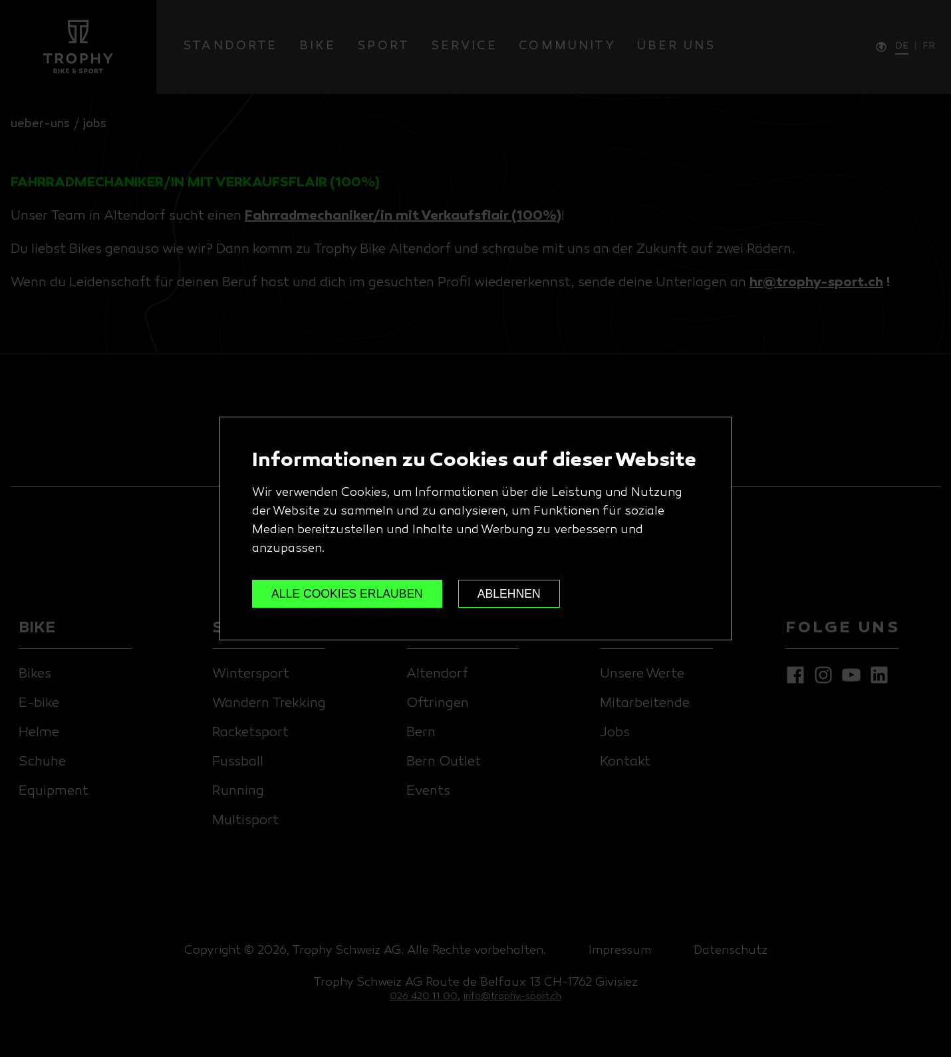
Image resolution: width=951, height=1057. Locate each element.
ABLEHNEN (509, 593)
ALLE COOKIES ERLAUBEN (347, 593)
